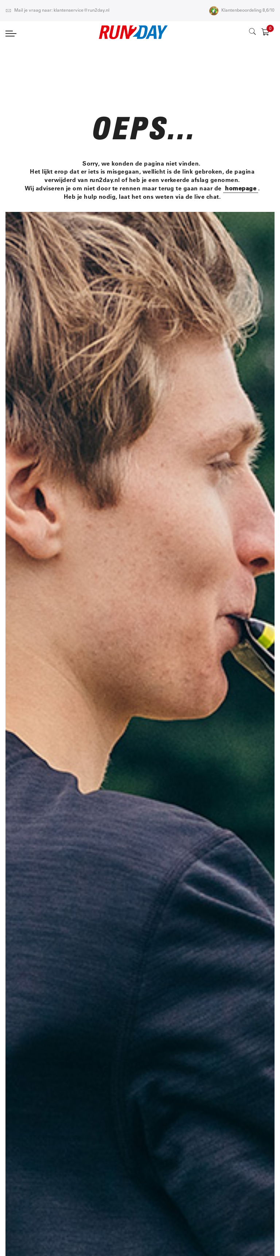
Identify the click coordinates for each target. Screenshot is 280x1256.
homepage (240, 188)
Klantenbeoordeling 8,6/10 (242, 10)
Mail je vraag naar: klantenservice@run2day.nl (57, 10)
